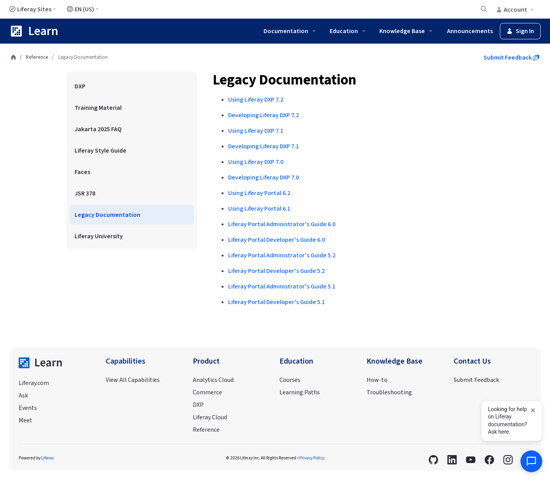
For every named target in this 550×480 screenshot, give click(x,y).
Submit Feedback (511, 57)
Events (28, 408)
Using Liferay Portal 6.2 (259, 193)
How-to (377, 380)
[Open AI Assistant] (531, 461)
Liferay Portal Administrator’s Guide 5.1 (281, 286)
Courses (289, 380)
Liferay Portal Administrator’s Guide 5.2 (281, 255)
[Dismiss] (533, 410)
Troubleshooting (389, 392)
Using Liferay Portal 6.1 (259, 208)
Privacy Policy (311, 458)
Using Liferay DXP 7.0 (255, 162)
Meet (25, 420)
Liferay (47, 458)
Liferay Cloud (210, 417)
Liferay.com (34, 383)
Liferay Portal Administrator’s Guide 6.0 (281, 224)
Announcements (470, 31)
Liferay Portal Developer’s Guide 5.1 (276, 302)
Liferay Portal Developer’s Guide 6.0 (276, 240)
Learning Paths (299, 392)
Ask (23, 395)
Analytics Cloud (213, 380)
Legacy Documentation (284, 80)
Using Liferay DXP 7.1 (255, 131)
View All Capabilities (133, 380)
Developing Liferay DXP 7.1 (263, 146)
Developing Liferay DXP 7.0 (263, 177)
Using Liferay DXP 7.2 (255, 99)
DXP (198, 405)
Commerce (207, 392)
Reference (37, 57)
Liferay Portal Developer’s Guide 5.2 (276, 271)
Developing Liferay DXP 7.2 (263, 115)
